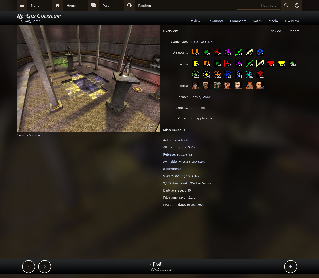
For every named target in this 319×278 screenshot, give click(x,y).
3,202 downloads (176, 183)
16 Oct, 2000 (195, 204)
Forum (107, 5)
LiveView (275, 31)
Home (71, 5)
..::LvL (155, 265)
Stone (206, 97)
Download (215, 21)
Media (273, 21)
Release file (177, 154)
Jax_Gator (32, 21)
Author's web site (176, 140)
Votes (257, 21)
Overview (292, 21)
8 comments (172, 168)
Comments (238, 21)
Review (195, 21)
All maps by (179, 147)
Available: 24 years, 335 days (184, 161)
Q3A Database (161, 269)
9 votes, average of (181, 175)
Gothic (195, 97)
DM (210, 41)
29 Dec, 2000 (32, 135)
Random (144, 5)
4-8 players (198, 41)
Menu (35, 5)
